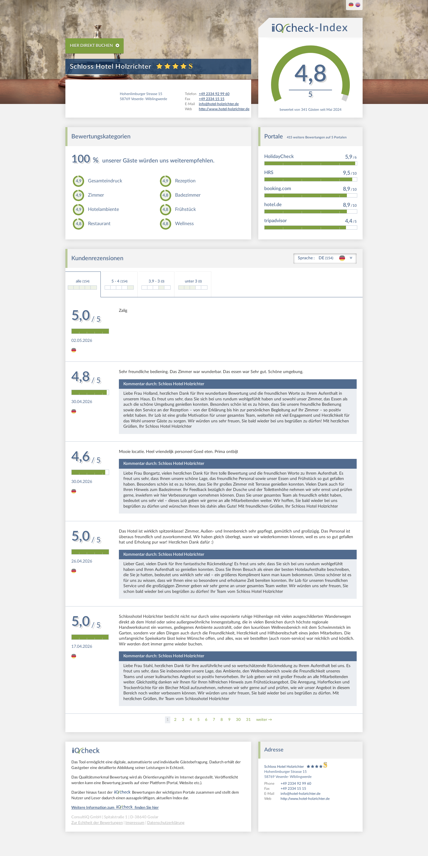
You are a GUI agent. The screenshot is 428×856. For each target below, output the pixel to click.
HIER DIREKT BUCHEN (94, 45)
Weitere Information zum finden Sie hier (115, 808)
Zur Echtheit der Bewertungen (97, 823)
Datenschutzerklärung (166, 823)
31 (248, 720)
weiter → (264, 720)
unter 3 (192, 284)
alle (82, 284)
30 (238, 720)
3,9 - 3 (156, 284)
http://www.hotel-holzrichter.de (305, 798)
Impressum (134, 823)
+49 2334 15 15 (293, 788)
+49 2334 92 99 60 (296, 783)
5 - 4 (119, 284)
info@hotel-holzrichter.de (300, 793)
